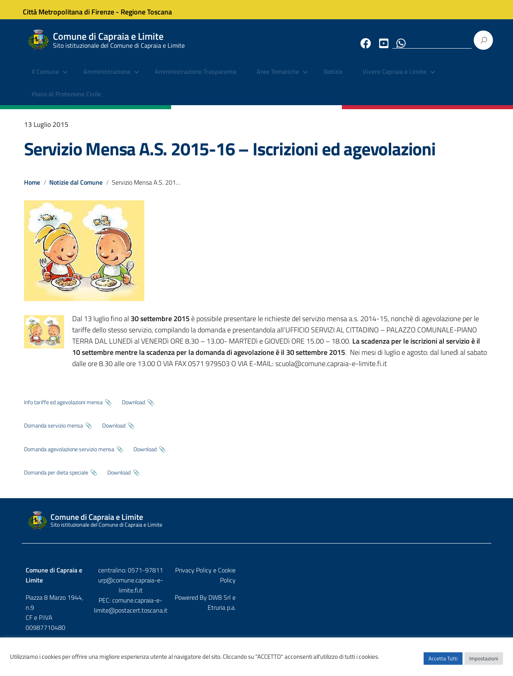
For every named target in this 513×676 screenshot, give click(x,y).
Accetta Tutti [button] (443, 662)
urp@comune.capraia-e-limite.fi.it (256, 586)
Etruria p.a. (473, 593)
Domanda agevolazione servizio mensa (69, 455)
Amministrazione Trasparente (195, 78)
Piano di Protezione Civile (66, 100)
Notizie (333, 78)
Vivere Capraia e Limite (394, 78)
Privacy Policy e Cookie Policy (448, 576)
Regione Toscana (152, 9)
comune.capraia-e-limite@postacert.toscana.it (263, 596)
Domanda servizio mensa (53, 432)
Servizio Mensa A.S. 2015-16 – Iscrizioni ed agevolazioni (230, 155)
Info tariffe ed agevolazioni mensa (63, 408)
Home (32, 188)
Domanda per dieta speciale (56, 478)
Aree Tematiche (277, 78)
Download (133, 408)
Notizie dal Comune (76, 188)
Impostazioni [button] (483, 662)
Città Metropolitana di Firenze (74, 9)
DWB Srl (441, 593)
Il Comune (45, 78)
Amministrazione (106, 78)
